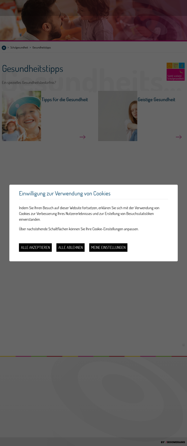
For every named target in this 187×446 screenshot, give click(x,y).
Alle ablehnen (70, 247)
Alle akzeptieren (35, 247)
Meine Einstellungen (108, 247)
